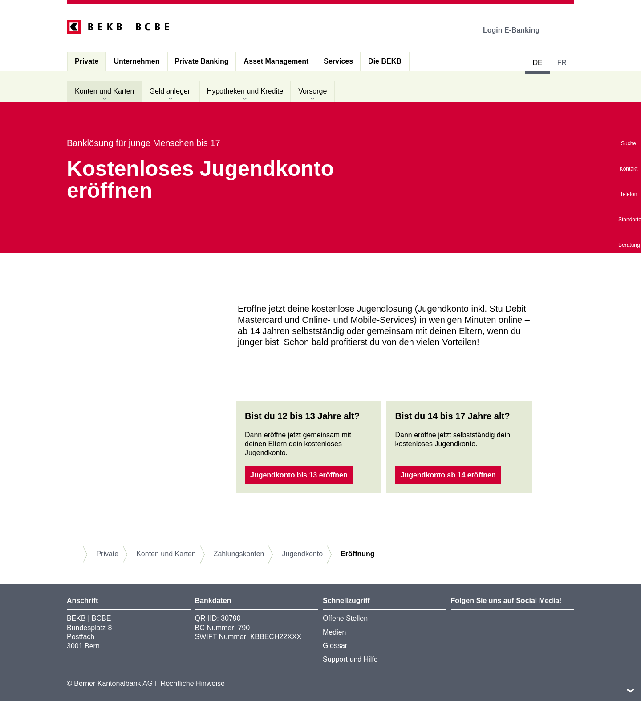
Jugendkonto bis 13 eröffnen (299, 475)
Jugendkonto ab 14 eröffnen (447, 475)
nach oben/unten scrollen (630, 690)
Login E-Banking (517, 30)
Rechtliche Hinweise (193, 683)
